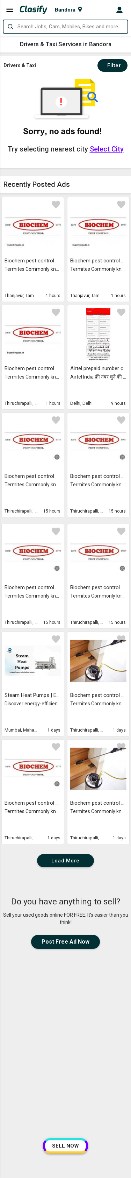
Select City (107, 149)
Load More (65, 861)
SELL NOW (65, 1146)
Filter (112, 65)
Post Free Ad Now (65, 941)
